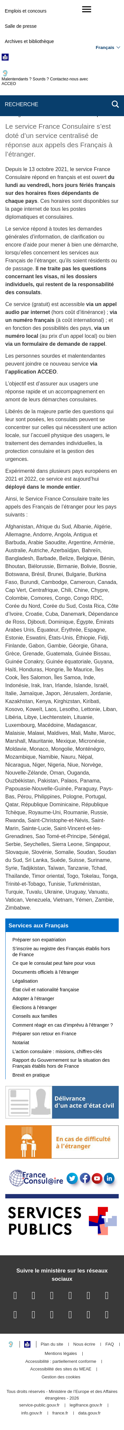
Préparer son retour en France (45, 1033)
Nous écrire (84, 1344)
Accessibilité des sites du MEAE (60, 1369)
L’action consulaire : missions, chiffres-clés (57, 1051)
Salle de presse (21, 26)
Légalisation (25, 981)
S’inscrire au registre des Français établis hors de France (61, 951)
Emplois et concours (25, 11)
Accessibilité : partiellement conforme (60, 1361)
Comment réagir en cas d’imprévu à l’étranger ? (63, 1025)
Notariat (21, 1042)
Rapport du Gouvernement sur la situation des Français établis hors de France (61, 1063)
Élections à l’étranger (35, 1007)
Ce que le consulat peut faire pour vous (54, 963)
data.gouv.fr (89, 1413)
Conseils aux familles (35, 1016)
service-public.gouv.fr (39, 1405)
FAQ (109, 1344)
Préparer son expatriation (39, 939)
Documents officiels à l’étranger (46, 972)
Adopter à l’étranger (33, 998)
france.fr (60, 1413)
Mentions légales (61, 1354)
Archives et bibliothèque (29, 41)
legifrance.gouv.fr (86, 1405)
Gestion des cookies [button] (61, 1377)
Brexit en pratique (31, 1075)
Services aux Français (38, 925)
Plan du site (52, 1344)
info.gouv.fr (31, 1413)
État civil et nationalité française (46, 989)
